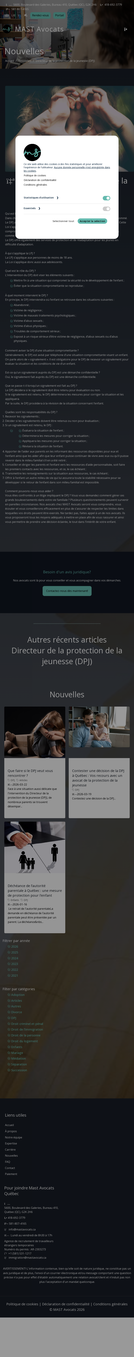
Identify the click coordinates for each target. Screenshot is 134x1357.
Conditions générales (35, 184)
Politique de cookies (35, 175)
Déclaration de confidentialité (40, 180)
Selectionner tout (63, 221)
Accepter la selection (92, 221)
